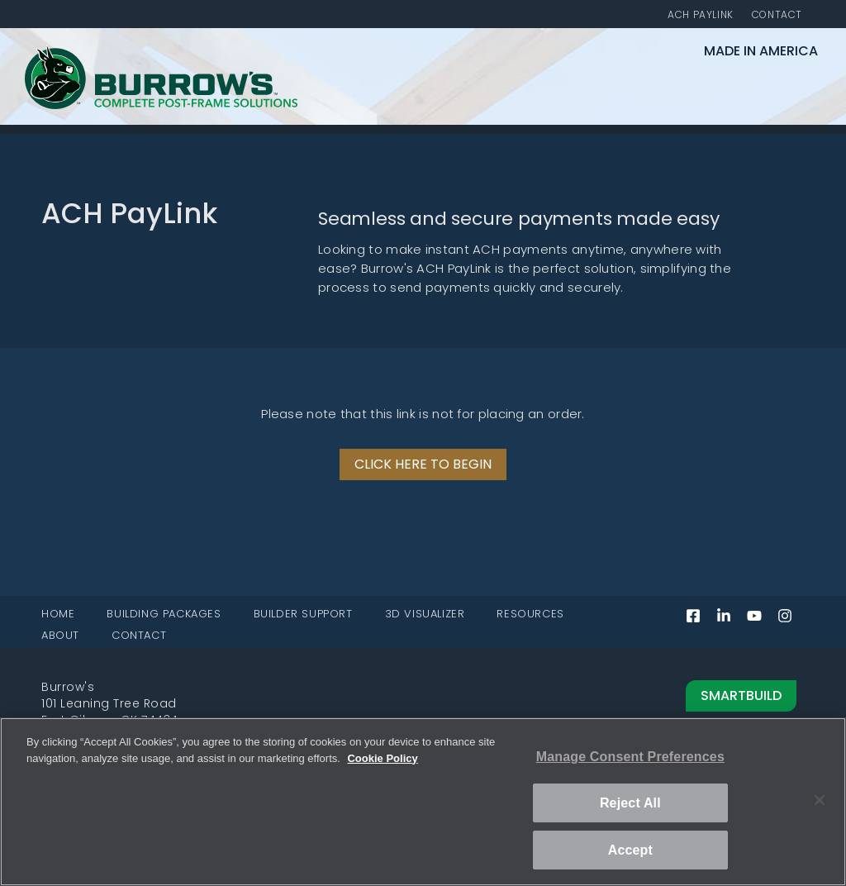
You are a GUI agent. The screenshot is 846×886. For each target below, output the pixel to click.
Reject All (630, 803)
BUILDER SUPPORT (303, 614)
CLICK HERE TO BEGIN (423, 465)
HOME (57, 614)
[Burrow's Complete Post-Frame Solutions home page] (161, 106)
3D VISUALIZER (425, 614)
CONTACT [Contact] (777, 15)
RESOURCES (530, 614)
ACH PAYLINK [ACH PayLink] (701, 15)
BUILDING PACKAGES (164, 614)
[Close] (819, 800)
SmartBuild (741, 696)
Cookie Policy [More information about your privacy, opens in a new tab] (382, 758)
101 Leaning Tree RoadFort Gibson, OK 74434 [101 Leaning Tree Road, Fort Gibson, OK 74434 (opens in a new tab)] (109, 713)
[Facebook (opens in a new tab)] (699, 620)
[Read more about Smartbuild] (614, 696)
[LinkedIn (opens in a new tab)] (730, 620)
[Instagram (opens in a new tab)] (791, 620)
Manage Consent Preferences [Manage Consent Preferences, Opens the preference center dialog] (630, 757)
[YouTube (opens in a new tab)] (760, 620)
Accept (630, 850)
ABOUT (60, 636)
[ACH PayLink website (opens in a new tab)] (423, 465)
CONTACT (139, 636)
